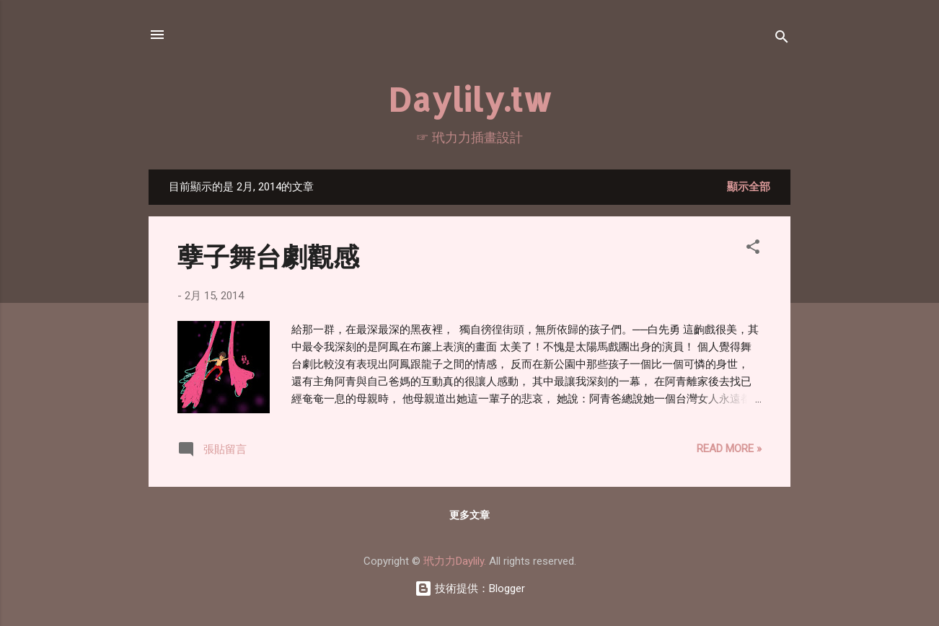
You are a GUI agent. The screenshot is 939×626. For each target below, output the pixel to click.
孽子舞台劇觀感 (268, 255)
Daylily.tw (470, 99)
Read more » (729, 448)
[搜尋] (781, 39)
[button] (753, 249)
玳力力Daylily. (454, 561)
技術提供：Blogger (470, 588)
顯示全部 (748, 186)
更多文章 (469, 515)
